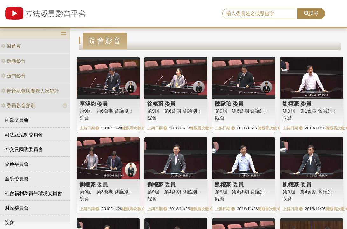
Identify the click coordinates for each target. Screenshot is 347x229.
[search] (260, 13)
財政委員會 (17, 208)
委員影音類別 (18, 105)
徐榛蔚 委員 (161, 104)
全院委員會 (17, 178)
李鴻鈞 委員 (94, 104)
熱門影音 (13, 76)
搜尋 (311, 13)
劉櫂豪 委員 (297, 104)
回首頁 (11, 46)
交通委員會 (17, 164)
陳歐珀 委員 (229, 104)
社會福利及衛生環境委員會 (33, 193)
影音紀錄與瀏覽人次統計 (30, 91)
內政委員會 (17, 120)
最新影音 (13, 61)
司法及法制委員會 (24, 134)
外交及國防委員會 (24, 149)
